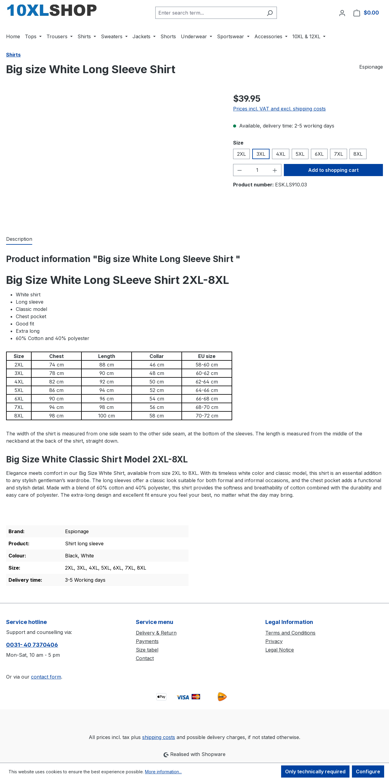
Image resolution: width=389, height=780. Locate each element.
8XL (358, 154)
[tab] (19, 239)
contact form (46, 677)
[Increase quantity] (275, 170)
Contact (145, 658)
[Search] (270, 13)
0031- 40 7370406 (32, 645)
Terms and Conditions (290, 633)
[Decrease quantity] (239, 170)
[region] (113, 157)
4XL (280, 154)
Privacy (274, 641)
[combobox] (209, 13)
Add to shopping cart (333, 170)
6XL (319, 154)
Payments (147, 641)
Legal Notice (279, 650)
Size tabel (147, 650)
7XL (338, 154)
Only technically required (315, 771)
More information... (163, 771)
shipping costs (158, 737)
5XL (300, 154)
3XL (260, 154)
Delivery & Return (156, 633)
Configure (368, 771)
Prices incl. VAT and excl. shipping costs (279, 109)
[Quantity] (257, 170)
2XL (241, 154)
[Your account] (342, 13)
